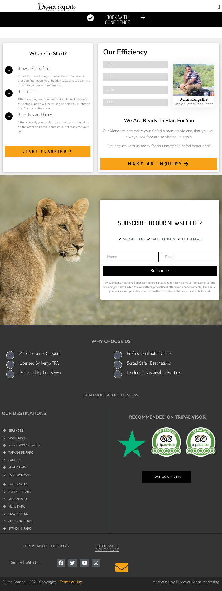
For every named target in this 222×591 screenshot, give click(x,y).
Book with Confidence (107, 548)
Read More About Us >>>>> (111, 395)
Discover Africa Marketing (197, 581)
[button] (219, 6)
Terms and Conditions (46, 546)
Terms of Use (71, 581)
